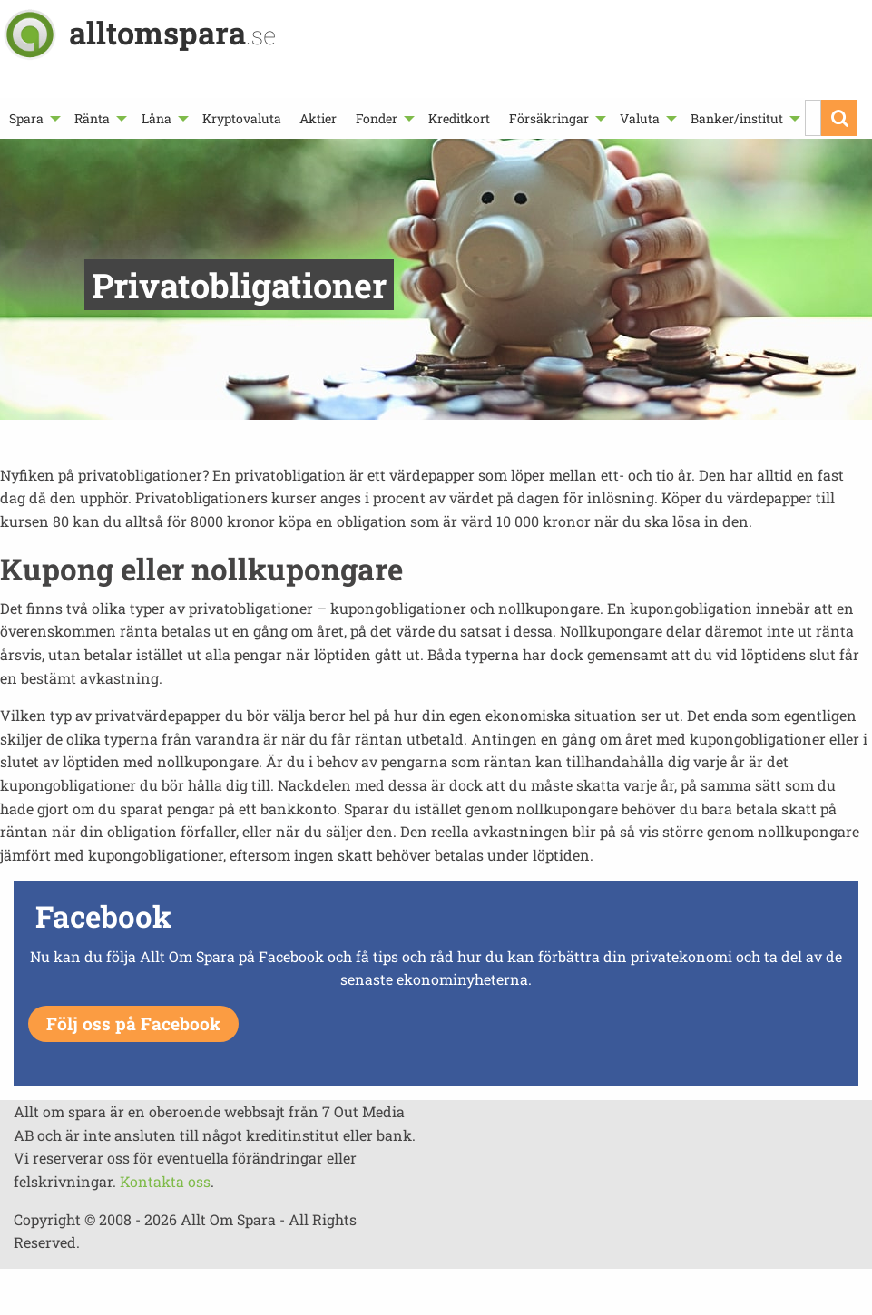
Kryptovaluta (241, 118)
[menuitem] (32, 118)
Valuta (640, 118)
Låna (156, 118)
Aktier (318, 118)
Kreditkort (459, 118)
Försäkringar (549, 118)
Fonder (376, 118)
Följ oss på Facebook (133, 1023)
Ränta (92, 118)
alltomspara (172, 32)
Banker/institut (737, 118)
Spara (26, 118)
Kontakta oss (165, 1181)
